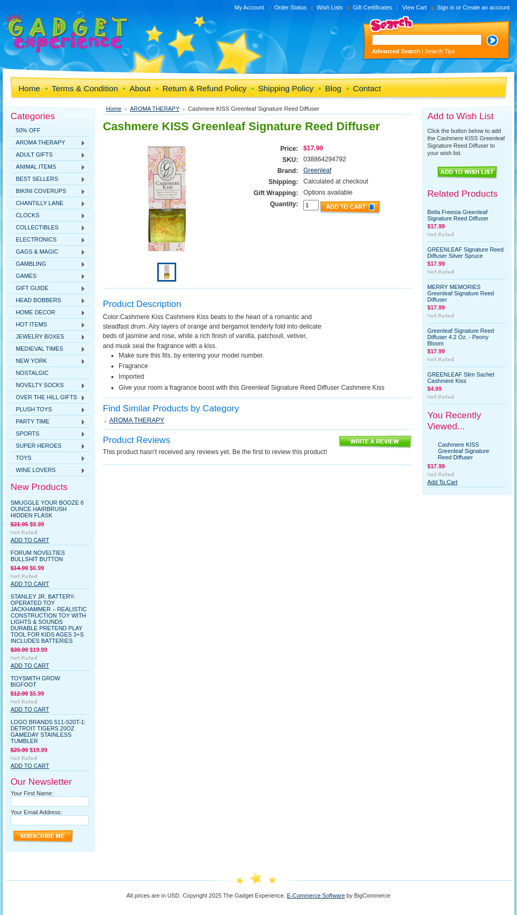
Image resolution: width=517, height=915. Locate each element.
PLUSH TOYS (48, 409)
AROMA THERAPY (48, 143)
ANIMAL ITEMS (48, 167)
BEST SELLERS (48, 179)
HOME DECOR (48, 312)
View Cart (414, 7)
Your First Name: (32, 793)
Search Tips (440, 51)
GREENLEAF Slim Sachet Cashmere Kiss (460, 377)
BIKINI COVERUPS (48, 191)
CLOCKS (48, 215)
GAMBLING (48, 264)
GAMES (48, 276)
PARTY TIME (48, 422)
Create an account (486, 7)
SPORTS (48, 434)
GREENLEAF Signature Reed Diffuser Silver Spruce (465, 252)
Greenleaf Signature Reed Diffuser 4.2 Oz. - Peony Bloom (460, 337)
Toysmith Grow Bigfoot (35, 681)
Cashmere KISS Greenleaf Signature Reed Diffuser (463, 450)
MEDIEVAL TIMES (48, 349)
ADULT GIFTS (48, 155)
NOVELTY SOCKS (48, 385)
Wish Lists (330, 7)
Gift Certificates (372, 7)
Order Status (290, 7)
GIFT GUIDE (48, 288)
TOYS (48, 458)
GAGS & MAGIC (48, 252)
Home (113, 108)
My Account (249, 7)
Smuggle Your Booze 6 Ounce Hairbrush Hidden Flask (47, 508)
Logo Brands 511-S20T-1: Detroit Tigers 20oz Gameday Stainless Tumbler (48, 731)
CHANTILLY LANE (48, 203)
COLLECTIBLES (48, 228)
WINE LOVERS (48, 470)
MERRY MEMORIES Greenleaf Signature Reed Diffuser (460, 293)
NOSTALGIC (32, 373)
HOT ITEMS (48, 325)
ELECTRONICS (48, 240)
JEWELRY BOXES (48, 337)
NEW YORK (48, 361)
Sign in (445, 7)
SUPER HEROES (48, 446)
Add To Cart (30, 540)
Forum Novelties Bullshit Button (38, 556)
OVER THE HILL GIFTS (48, 397)
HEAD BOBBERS (48, 300)
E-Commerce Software (316, 895)
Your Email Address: (36, 812)
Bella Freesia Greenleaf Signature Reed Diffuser (458, 215)
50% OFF (28, 130)
